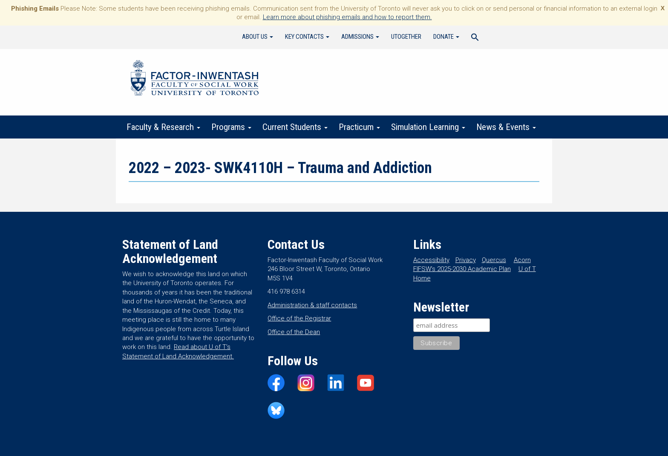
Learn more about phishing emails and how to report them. (347, 17)
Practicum (359, 127)
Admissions (360, 36)
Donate (446, 36)
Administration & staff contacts (312, 305)
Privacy (465, 260)
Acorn (522, 260)
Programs (231, 127)
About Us (257, 36)
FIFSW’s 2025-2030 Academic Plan (462, 269)
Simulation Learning (428, 127)
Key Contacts (307, 36)
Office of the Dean (294, 332)
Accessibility (431, 260)
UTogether (406, 36)
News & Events (506, 127)
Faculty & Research (163, 127)
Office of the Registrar (299, 318)
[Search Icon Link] (475, 38)
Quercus (494, 260)
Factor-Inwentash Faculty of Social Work (195, 79)
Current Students (295, 127)
